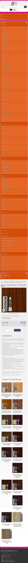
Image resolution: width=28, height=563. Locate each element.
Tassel (4, 107)
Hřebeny (4, 60)
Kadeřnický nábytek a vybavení (8, 240)
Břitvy (4, 82)
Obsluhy (4, 99)
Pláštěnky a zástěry (6, 85)
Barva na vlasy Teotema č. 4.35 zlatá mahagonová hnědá (17, 508)
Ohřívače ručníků (6, 168)
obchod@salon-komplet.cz (9, 561)
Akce (3, 15)
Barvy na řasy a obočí (7, 147)
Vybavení (3, 27)
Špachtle (3, 225)
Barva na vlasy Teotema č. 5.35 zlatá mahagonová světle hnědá (17, 475)
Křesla (4, 29)
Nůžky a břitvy (4, 42)
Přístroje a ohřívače (6, 134)
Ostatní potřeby (5, 87)
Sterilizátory (5, 182)
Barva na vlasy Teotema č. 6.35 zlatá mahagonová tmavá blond (6, 460)
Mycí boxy (5, 94)
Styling (4, 108)
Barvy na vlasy (5, 114)
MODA (4, 101)
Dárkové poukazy (5, 233)
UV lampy (4, 201)
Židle (4, 130)
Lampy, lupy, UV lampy (7, 187)
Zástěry (4, 58)
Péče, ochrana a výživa (7, 111)
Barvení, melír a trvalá (7, 66)
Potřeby (3, 53)
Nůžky (3, 269)
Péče (3, 222)
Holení (4, 89)
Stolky (4, 96)
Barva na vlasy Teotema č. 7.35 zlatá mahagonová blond (17, 427)
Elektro (3, 259)
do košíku (17, 330)
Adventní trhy (4, 254)
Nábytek (3, 161)
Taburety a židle (6, 183)
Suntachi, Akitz (5, 44)
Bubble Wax (4, 227)
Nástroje (3, 193)
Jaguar (4, 47)
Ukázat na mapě (6, 556)
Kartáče (4, 61)
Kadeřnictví (4, 24)
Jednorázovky (4, 264)
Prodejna (1, 277)
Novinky (3, 17)
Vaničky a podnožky (6, 188)
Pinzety (4, 141)
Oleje (3, 172)
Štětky (4, 69)
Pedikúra (3, 176)
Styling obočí (5, 150)
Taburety (4, 32)
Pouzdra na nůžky (6, 51)
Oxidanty (4, 117)
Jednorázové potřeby (6, 68)
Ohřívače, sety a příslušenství (8, 220)
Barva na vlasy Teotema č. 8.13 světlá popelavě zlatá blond (6, 542)
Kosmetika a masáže (6, 245)
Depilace (3, 212)
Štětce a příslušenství (7, 143)
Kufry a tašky (5, 55)
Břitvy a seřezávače (6, 49)
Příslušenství (5, 149)
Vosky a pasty (4, 215)
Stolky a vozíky (5, 35)
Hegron (4, 110)
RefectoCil (4, 145)
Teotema (4, 105)
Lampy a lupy (5, 133)
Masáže (3, 158)
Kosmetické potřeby (6, 139)
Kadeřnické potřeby (5, 238)
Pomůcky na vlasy (6, 64)
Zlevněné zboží (5, 235)
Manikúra (3, 196)
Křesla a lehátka (6, 180)
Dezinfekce (4, 230)
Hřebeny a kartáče (6, 84)
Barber (3, 76)
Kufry (3, 155)
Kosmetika (4, 124)
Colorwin (4, 119)
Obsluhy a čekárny (6, 34)
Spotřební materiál (5, 190)
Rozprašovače (5, 63)
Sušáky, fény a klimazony (7, 37)
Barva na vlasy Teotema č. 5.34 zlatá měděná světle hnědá (6, 492)
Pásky (3, 217)
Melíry (4, 120)
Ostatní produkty (6, 71)
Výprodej (4, 19)
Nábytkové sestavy (6, 38)
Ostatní (4, 46)
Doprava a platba (3, 276)
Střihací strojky (5, 40)
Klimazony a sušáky (6, 98)
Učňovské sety (5, 73)
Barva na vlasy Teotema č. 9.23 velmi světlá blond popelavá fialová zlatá (17, 525)
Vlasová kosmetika (5, 103)
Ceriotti (3, 91)
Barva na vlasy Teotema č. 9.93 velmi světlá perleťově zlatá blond (6, 395)
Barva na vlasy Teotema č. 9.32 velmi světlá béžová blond (17, 395)
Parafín (3, 153)
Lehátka (4, 128)
